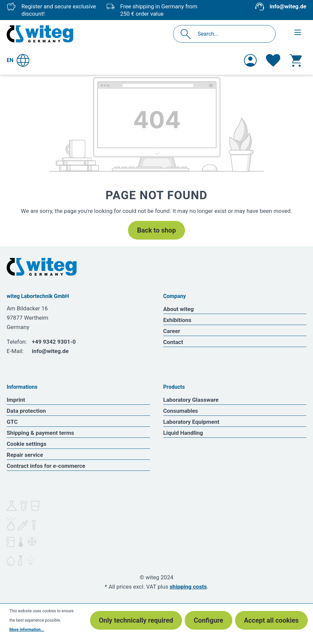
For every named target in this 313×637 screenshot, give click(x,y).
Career (171, 331)
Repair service (25, 454)
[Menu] (297, 32)
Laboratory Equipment (191, 421)
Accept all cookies (271, 620)
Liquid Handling (183, 432)
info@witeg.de (288, 6)
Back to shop (156, 230)
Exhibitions (177, 320)
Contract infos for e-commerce (46, 465)
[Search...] (231, 33)
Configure (208, 620)
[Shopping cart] (295, 60)
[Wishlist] (273, 60)
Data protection (26, 410)
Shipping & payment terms (40, 432)
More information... (26, 629)
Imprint (16, 399)
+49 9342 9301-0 (54, 341)
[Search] (187, 33)
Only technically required (136, 620)
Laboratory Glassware (191, 399)
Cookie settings (26, 443)
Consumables (180, 410)
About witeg (178, 309)
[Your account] (250, 60)
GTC (12, 421)
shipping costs (188, 586)
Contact (173, 342)
